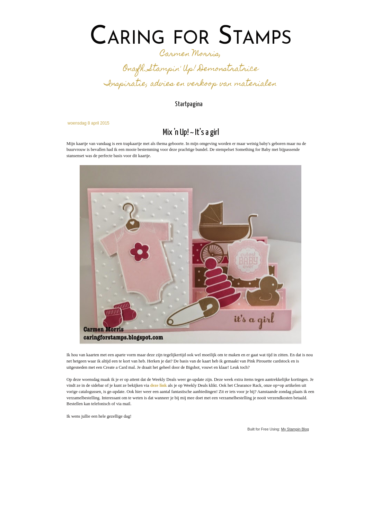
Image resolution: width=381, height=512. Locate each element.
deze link (158, 385)
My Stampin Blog (295, 429)
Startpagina (189, 104)
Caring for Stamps (191, 37)
